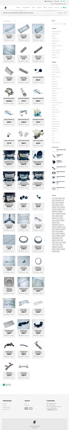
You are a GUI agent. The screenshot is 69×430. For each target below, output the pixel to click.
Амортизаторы (55, 65)
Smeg (62, 240)
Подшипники (54, 100)
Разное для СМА (55, 109)
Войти (26, 403)
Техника (18, 7)
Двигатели (54, 74)
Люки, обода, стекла (56, 88)
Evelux (53, 213)
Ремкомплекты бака (56, 112)
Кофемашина (54, 38)
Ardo (56, 198)
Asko (64, 198)
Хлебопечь (54, 55)
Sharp (61, 238)
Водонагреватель (55, 33)
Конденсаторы (55, 83)
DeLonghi (54, 209)
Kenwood (62, 220)
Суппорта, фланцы (55, 126)
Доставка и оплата (6, 407)
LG (62, 224)
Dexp (64, 209)
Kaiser (57, 220)
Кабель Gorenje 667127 (9, 119)
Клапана (53, 79)
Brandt (57, 204)
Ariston (60, 198)
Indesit (61, 218)
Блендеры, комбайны (56, 31)
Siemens (54, 240)
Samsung (58, 235)
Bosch (53, 204)
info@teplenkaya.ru (53, 409)
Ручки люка (54, 116)
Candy (58, 207)
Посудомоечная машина (57, 45)
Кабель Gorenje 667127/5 (23, 119)
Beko (53, 202)
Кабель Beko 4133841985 (38, 98)
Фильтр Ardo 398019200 (23, 98)
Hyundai (54, 218)
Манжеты (54, 90)
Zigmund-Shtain (55, 251)
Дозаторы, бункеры (55, 76)
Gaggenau (58, 213)
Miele (53, 229)
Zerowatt (63, 249)
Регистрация (27, 405)
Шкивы (53, 137)
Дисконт (50, 7)
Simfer (58, 240)
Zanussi (54, 249)
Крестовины (54, 86)
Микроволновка (55, 40)
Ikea (58, 218)
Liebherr (54, 227)
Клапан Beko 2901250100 (38, 119)
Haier (53, 216)
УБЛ (52, 135)
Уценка (33, 7)
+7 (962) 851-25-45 (53, 408)
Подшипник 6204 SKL (61, 176)
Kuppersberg (55, 224)
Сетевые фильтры (55, 121)
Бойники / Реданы (55, 69)
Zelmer (58, 249)
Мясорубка (54, 43)
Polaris (57, 233)
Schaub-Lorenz (55, 238)
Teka (60, 242)
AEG (53, 198)
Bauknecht (58, 200)
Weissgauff (54, 246)
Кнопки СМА (54, 81)
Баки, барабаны (55, 67)
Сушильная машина (56, 52)
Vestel (53, 244)
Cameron (54, 207)
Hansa (57, 216)
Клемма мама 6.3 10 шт (61, 166)
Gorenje (63, 213)
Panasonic (60, 231)
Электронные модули (56, 142)
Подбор (45, 7)
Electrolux (54, 211)
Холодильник (54, 57)
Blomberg (61, 202)
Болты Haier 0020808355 (38, 77)
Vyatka (60, 244)
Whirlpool (60, 246)
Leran (60, 224)
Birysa (56, 202)
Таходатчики (54, 128)
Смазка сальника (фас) (61, 149)
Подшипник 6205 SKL (61, 171)
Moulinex (63, 229)
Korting (54, 222)
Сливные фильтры (55, 123)
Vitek (57, 244)
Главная (60, 12)
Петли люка (54, 97)
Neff (53, 231)
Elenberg (60, 211)
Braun (61, 204)
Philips (53, 233)
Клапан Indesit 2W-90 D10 (23, 140)
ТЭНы (53, 133)
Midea (64, 227)
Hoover (61, 216)
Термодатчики (55, 130)
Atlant (53, 200)
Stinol (53, 242)
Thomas (64, 242)
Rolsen (53, 235)
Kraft (58, 222)
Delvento (59, 209)
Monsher (58, 229)
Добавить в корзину (9, 40)
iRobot (53, 220)
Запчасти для (34, 426)
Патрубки (54, 95)
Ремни (53, 114)
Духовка (53, 36)
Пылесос (53, 48)
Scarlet (63, 235)
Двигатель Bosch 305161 (9, 98)
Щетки (53, 140)
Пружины (54, 107)
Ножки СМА (54, 93)
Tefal (57, 242)
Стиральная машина (56, 50)
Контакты (57, 7)
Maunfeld (59, 227)
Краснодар (57, 1)
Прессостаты (54, 105)
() (65, 8)
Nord (56, 231)
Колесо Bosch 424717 (61, 187)
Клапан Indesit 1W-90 (9, 140)
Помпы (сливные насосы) (57, 102)
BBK (63, 200)
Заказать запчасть (6, 409)
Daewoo (63, 207)
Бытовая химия (26, 7)
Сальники (54, 119)
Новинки (39, 7)
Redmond (62, 233)
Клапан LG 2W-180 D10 (38, 140)
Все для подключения (56, 72)
